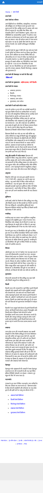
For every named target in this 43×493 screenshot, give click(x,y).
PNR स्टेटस (4, 440)
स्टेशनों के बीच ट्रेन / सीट (30, 440)
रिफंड (25, 444)
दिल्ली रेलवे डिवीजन (17, 400)
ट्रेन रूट (40, 440)
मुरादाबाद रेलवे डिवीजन (18, 413)
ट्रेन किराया (19, 444)
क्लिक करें (9, 78)
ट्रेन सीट (20, 440)
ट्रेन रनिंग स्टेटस (13, 440)
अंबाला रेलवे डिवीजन (17, 395)
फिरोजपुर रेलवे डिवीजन (18, 404)
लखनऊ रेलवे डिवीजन (17, 408)
